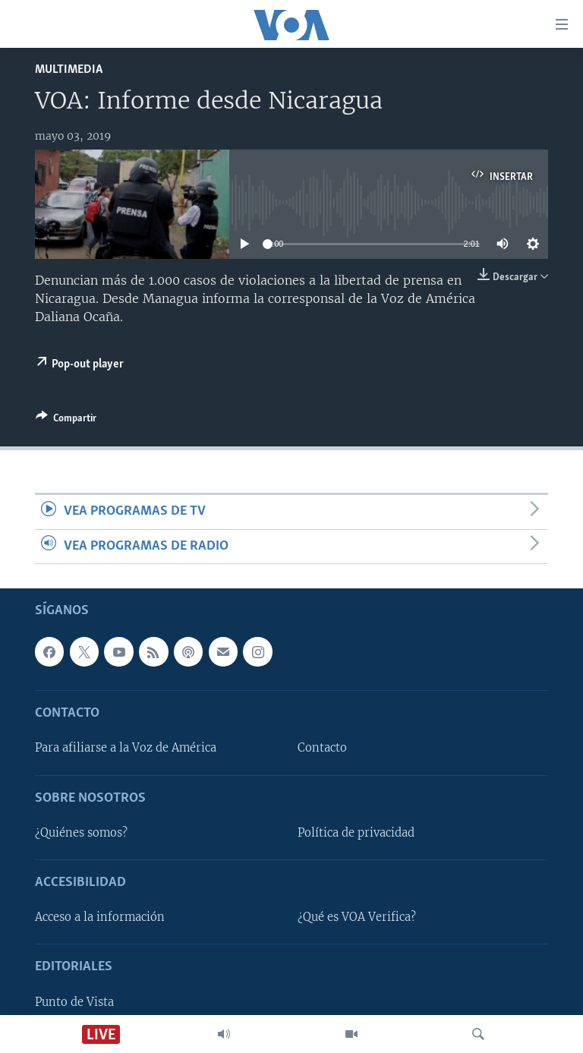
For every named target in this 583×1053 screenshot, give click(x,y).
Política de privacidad (356, 833)
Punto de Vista (74, 1002)
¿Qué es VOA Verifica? (357, 917)
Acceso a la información (100, 917)
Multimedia (68, 69)
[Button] (66, 420)
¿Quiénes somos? (81, 833)
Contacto (322, 748)
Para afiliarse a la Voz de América (125, 748)
